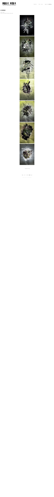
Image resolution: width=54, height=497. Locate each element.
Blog (42, 4)
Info (39, 4)
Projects (35, 4)
